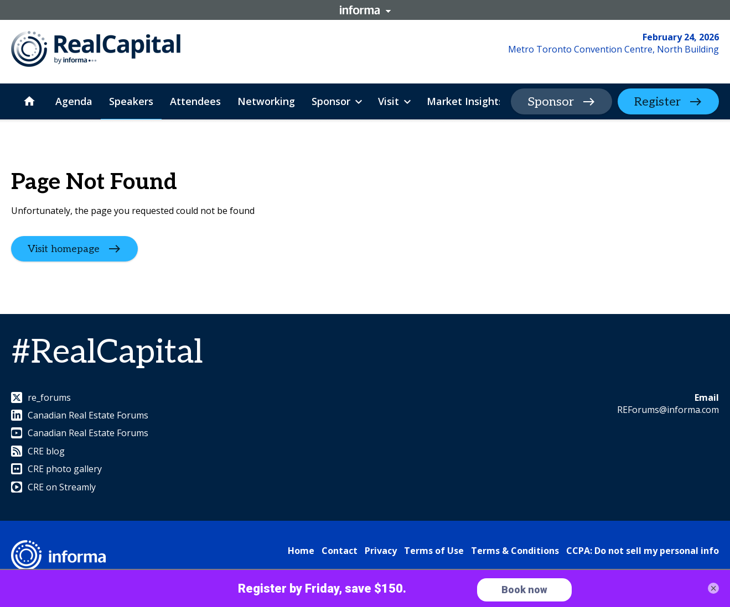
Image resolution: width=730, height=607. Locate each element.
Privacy (381, 551)
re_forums (41, 397)
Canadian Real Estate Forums (79, 415)
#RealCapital (107, 353)
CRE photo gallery (56, 469)
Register (657, 102)
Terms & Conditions (515, 551)
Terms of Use (434, 551)
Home (301, 551)
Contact (340, 551)
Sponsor (550, 102)
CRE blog (38, 451)
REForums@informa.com (668, 410)
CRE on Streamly (53, 487)
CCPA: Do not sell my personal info (642, 551)
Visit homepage (64, 249)
